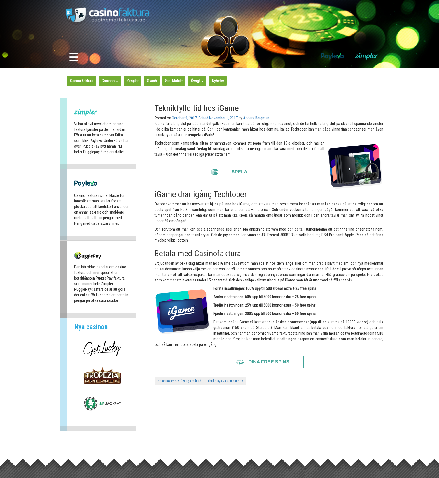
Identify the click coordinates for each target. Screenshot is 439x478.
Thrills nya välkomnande (225, 381)
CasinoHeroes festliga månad (179, 381)
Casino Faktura (81, 81)
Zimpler (133, 81)
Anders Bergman (256, 118)
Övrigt (197, 81)
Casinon (110, 81)
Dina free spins (268, 362)
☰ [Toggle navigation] (74, 57)
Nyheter (218, 81)
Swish (152, 81)
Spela (239, 171)
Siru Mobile (174, 81)
